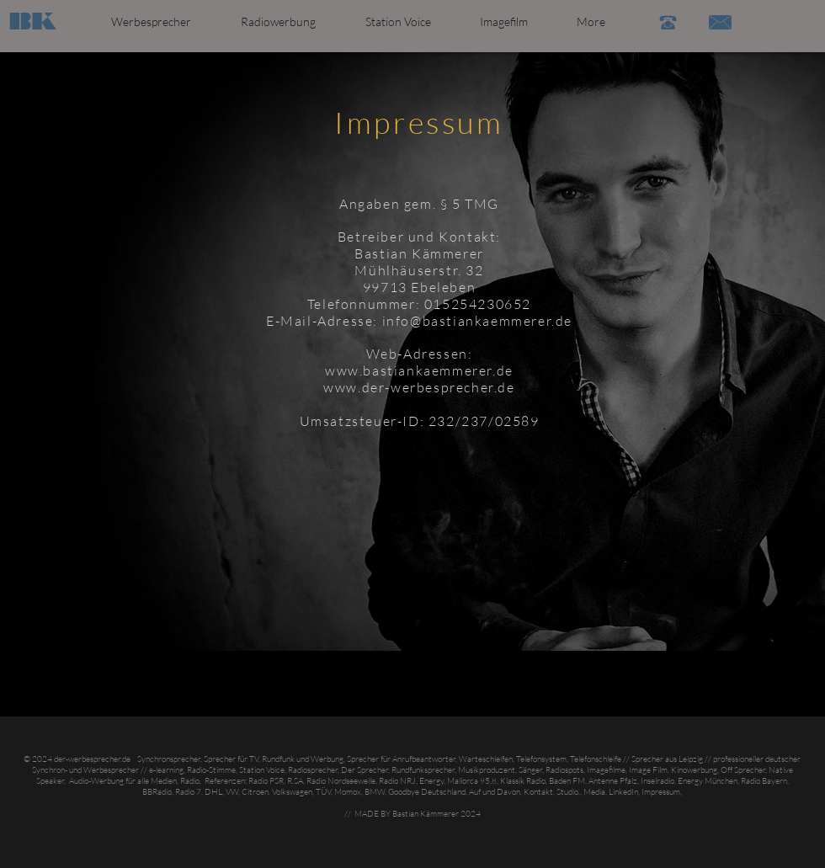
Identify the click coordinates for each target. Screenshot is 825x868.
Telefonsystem (541, 759)
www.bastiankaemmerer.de (419, 370)
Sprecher (647, 759)
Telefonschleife (595, 759)
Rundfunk (278, 759)
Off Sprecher (743, 769)
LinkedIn (623, 791)
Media (594, 791)
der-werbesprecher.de (92, 759)
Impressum (660, 791)
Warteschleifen (486, 759)
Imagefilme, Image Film (627, 769)
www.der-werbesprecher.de (418, 387)
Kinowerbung (694, 769)
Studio (567, 791)
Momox (347, 791)
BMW (375, 791)
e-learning (165, 769)
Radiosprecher (313, 769)
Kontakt (538, 791)
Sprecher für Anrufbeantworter (401, 759)
